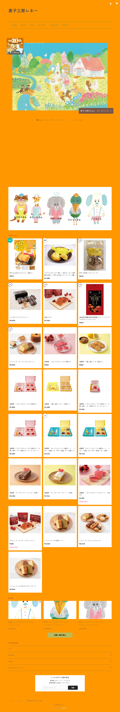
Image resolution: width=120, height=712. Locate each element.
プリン (10, 649)
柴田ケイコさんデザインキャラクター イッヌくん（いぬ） (60, 120)
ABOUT (23, 25)
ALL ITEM (41, 25)
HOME (14, 25)
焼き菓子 (11, 655)
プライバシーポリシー (16, 701)
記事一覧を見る (60, 635)
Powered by (60, 708)
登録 (72, 688)
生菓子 (10, 661)
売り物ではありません (16, 668)
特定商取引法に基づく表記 (34, 701)
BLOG (32, 25)
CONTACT (65, 25)
